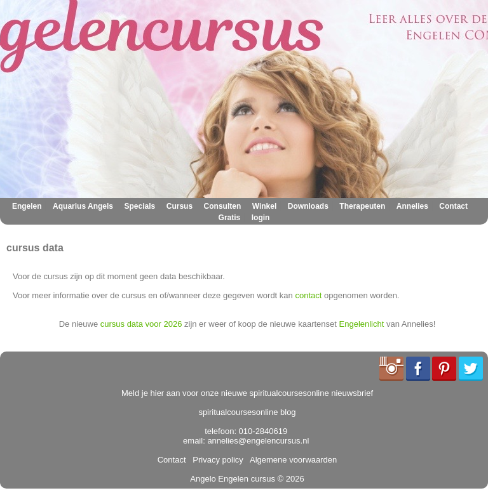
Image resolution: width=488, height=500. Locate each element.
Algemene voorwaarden (291, 459)
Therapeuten (362, 206)
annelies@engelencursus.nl (258, 440)
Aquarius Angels (83, 206)
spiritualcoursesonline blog (246, 412)
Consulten (222, 206)
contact (308, 295)
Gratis (230, 217)
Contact (453, 206)
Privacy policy (215, 459)
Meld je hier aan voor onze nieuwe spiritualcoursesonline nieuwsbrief (247, 393)
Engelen (27, 206)
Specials (140, 206)
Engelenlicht (361, 324)
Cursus (179, 206)
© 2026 (289, 479)
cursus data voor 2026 (141, 324)
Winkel (264, 206)
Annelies (412, 206)
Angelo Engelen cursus (232, 479)
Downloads (308, 206)
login (261, 217)
